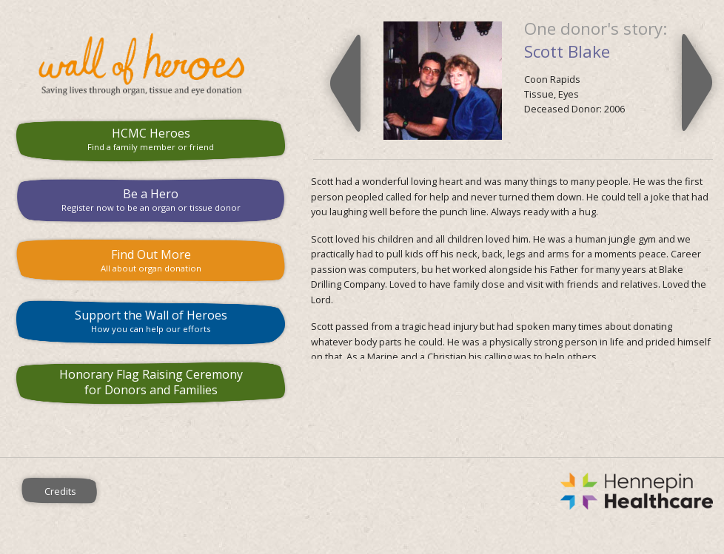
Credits (60, 491)
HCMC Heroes (151, 138)
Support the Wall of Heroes (151, 320)
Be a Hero (151, 199)
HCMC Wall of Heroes (151, 64)
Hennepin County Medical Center (422, 491)
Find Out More (151, 260)
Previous (345, 82)
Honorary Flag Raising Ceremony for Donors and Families (151, 382)
